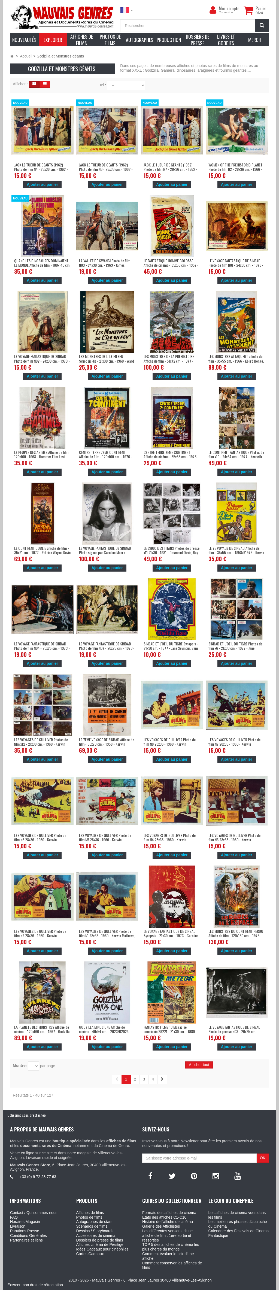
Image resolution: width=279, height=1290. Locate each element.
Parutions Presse (24, 1231)
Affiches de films (90, 1212)
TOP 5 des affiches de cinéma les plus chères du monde (170, 1246)
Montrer (20, 1065)
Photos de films (89, 1217)
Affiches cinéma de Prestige (99, 1244)
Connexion (226, 12)
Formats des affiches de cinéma (169, 1212)
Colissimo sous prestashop (26, 1115)
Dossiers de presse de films (99, 1240)
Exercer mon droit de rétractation (35, 1285)
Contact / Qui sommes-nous (33, 1212)
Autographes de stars (94, 1221)
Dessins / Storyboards (95, 1231)
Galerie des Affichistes (161, 1226)
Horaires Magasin (25, 1221)
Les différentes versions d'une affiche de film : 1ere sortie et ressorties (167, 1235)
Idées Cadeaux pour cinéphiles (102, 1249)
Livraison (17, 1226)
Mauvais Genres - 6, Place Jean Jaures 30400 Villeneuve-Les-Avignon (151, 1280)
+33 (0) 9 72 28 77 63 (38, 1176)
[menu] (213, 10)
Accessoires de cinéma (96, 1235)
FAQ (14, 1217)
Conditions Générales (28, 1235)
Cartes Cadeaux (90, 1254)
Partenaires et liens (26, 1240)
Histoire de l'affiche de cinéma (167, 1221)
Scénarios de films (91, 1226)
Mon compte (229, 8)
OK (262, 1158)
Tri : (102, 85)
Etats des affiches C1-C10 (164, 1217)
